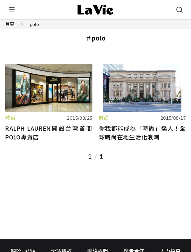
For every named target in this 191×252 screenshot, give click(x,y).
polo (34, 24)
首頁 (9, 24)
